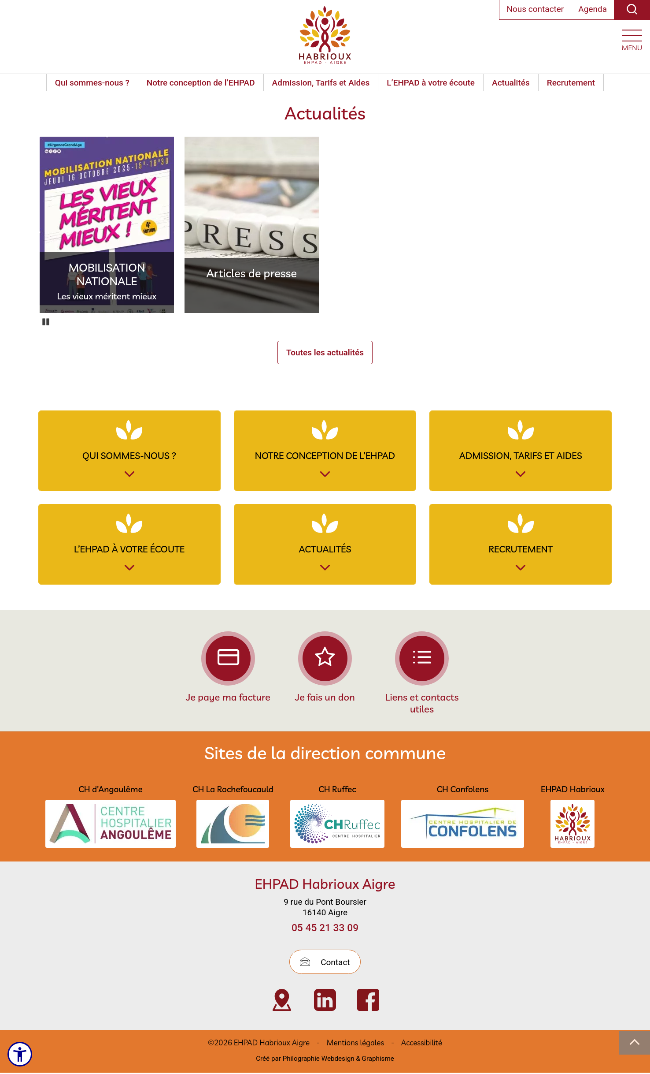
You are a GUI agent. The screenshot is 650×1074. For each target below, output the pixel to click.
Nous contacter (535, 9)
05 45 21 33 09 (325, 929)
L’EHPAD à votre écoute (431, 83)
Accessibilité (421, 1043)
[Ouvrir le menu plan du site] (632, 38)
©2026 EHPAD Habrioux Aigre (259, 1043)
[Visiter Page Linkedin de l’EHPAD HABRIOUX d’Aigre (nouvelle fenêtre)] (325, 1001)
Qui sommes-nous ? (92, 83)
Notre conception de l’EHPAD (201, 83)
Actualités (511, 83)
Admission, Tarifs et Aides (321, 83)
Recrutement (571, 83)
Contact (325, 963)
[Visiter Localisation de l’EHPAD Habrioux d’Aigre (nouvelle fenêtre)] (281, 1001)
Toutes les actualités (325, 352)
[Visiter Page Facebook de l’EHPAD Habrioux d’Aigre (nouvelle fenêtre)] (368, 1001)
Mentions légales (355, 1043)
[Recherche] (632, 10)
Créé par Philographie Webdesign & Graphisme (325, 1059)
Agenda (592, 9)
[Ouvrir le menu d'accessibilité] (20, 1054)
